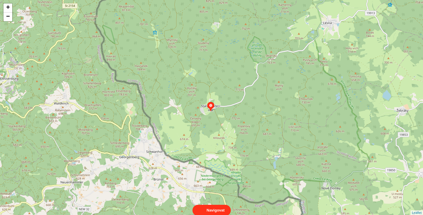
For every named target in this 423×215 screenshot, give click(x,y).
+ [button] (8, 7)
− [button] (8, 17)
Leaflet (417, 207)
